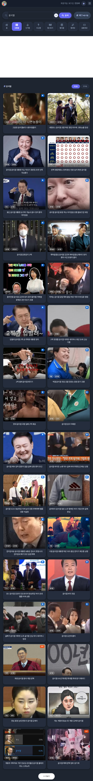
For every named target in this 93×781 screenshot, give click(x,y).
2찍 (51, 334)
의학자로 (14, 758)
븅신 (6, 207)
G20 (13, 503)
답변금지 (14, 249)
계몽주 (7, 758)
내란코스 (52, 122)
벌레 (12, 376)
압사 (58, 419)
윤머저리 (52, 503)
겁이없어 (7, 546)
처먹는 (51, 291)
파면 (6, 673)
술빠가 (7, 631)
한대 (6, 419)
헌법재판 (57, 164)
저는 (51, 715)
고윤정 (7, 122)
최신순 (76, 86)
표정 (12, 715)
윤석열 (59, 122)
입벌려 (7, 334)
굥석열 (7, 164)
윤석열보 (14, 122)
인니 (6, 588)
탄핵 (51, 164)
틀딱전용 (7, 291)
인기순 (85, 86)
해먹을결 (52, 249)
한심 (6, 715)
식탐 (51, 546)
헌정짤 (57, 334)
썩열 (51, 376)
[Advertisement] (46, 57)
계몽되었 (57, 715)
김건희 (58, 631)
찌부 (13, 461)
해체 (58, 758)
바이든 (58, 461)
